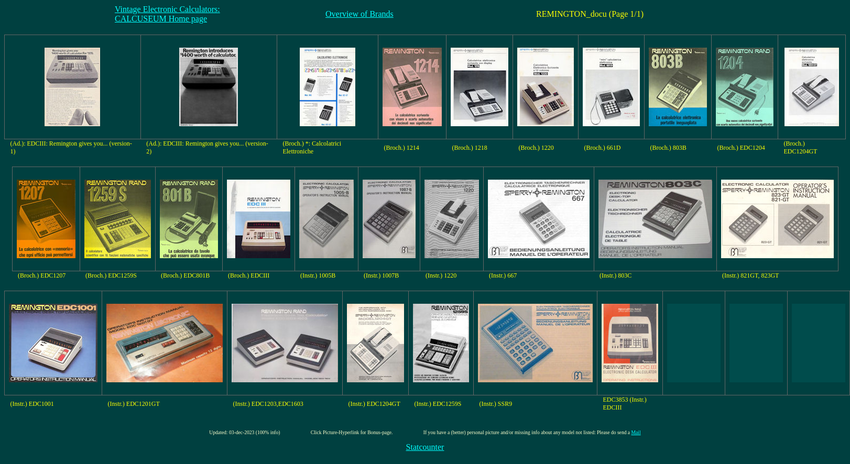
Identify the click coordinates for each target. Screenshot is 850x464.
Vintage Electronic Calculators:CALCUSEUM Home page (167, 14)
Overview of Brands (359, 13)
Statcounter (425, 447)
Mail (636, 432)
